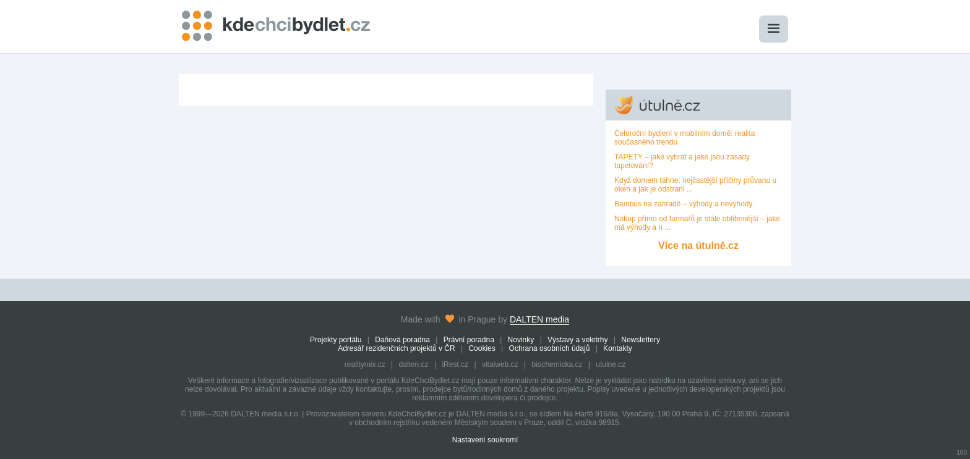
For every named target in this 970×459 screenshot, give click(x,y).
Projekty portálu (335, 339)
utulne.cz (610, 364)
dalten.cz (414, 364)
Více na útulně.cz (698, 245)
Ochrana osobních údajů (549, 348)
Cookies (481, 348)
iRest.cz (455, 364)
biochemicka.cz (556, 364)
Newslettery (640, 339)
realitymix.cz (365, 364)
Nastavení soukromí (485, 440)
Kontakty (617, 348)
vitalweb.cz (500, 364)
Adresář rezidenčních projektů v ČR (396, 348)
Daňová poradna (402, 339)
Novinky (521, 339)
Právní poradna (469, 339)
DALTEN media (539, 319)
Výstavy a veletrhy (577, 339)
